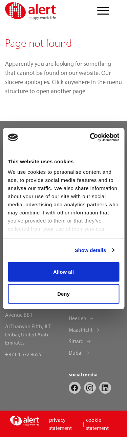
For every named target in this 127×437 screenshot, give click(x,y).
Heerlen (77, 318)
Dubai (76, 352)
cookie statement (97, 423)
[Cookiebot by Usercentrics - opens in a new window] (90, 137)
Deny (63, 294)
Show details (90, 250)
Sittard (76, 341)
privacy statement (60, 423)
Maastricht (80, 329)
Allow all (63, 271)
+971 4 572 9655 (23, 354)
